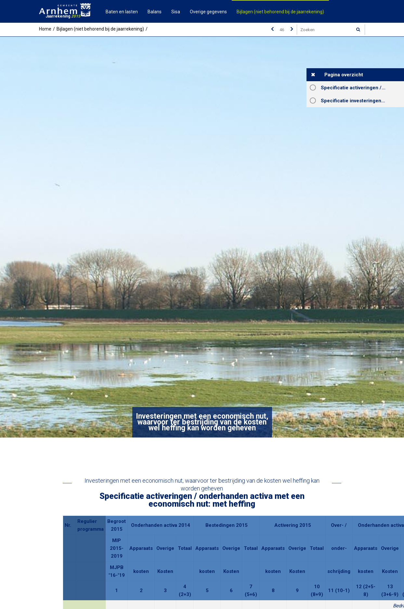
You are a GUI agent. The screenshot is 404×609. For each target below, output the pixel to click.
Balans (155, 11)
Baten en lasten (122, 11)
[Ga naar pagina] (282, 29)
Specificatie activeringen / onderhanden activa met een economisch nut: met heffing (362, 88)
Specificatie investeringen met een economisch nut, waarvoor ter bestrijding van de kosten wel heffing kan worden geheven (362, 101)
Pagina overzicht (343, 75)
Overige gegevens (208, 11)
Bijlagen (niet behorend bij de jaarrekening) (280, 11)
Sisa (175, 11)
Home (45, 29)
